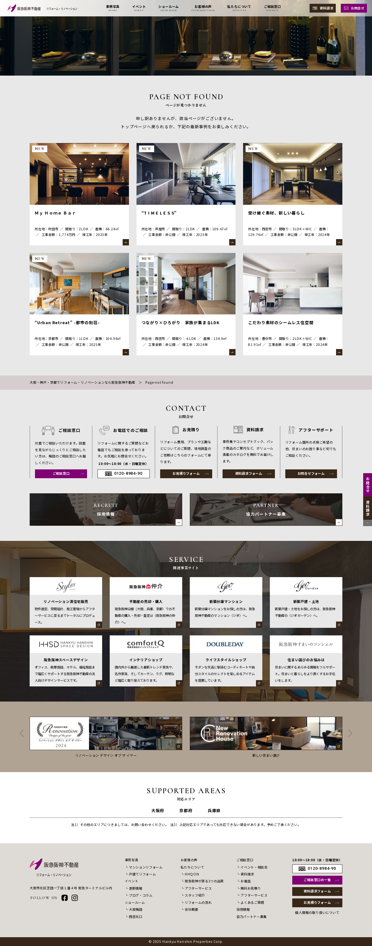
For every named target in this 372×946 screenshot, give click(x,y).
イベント (131, 881)
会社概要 (191, 909)
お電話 (246, 881)
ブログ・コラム (141, 895)
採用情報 (243, 909)
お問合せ (357, 8)
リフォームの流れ (198, 902)
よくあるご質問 (252, 902)
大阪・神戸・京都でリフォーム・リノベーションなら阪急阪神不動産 (82, 382)
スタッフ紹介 (195, 895)
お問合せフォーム (311, 473)
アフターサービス (198, 888)
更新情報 (135, 888)
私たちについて (192, 867)
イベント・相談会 (254, 867)
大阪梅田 (135, 909)
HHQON (192, 874)
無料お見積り (251, 888)
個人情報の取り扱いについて (317, 912)
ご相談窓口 (61, 473)
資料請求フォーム (248, 473)
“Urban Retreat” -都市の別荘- (67, 322)
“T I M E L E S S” (159, 213)
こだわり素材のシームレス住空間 (280, 322)
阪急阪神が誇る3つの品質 (204, 881)
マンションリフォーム (146, 867)
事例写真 (131, 859)
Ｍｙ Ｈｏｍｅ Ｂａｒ (55, 213)
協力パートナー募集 (251, 916)
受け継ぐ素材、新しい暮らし (276, 213)
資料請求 (326, 8)
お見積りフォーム (186, 473)
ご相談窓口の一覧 (317, 879)
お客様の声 (189, 859)
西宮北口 (135, 916)
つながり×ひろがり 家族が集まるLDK (181, 322)
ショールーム (135, 902)
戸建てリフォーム (142, 874)
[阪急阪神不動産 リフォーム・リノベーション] (42, 8)
